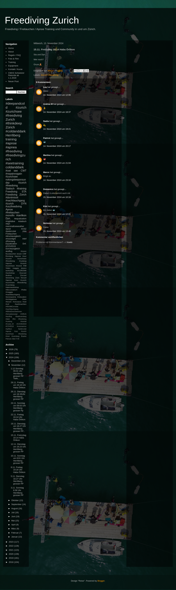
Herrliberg (13, 135)
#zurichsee (12, 176)
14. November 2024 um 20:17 (57, 146)
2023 (11, 542)
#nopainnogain (14, 173)
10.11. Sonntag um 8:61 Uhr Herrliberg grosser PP (18, 459)
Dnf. (24, 243)
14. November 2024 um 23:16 (57, 180)
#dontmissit (12, 197)
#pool (8, 229)
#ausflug (9, 316)
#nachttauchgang (15, 200)
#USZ (23, 229)
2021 (11, 550)
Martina (47, 155)
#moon (23, 251)
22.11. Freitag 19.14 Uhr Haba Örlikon (18, 417)
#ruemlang (15, 336)
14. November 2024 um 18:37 (57, 112)
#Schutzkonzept (11, 314)
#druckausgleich (13, 236)
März (14, 528)
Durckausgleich (13, 248)
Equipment (13, 66)
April (13, 524)
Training (12, 62)
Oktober (15, 500)
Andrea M (48, 104)
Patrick (46, 138)
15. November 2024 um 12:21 (57, 214)
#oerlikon (21, 215)
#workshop (10, 273)
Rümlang (9, 256)
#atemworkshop (12, 287)
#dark (8, 319)
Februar (15, 533)
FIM (24, 266)
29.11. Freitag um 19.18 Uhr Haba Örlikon (18, 385)
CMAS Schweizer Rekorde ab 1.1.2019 (16, 75)
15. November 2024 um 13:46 (57, 231)
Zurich (10, 119)
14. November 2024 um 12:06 (57, 95)
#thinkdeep (14, 123)
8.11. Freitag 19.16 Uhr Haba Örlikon (18, 469)
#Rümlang (10, 241)
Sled (13, 339)
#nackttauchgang (13, 294)
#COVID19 (11, 246)
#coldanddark (16, 131)
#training (21, 188)
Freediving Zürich (16, 194)
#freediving (14, 151)
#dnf (24, 239)
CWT (23, 170)
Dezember (16, 361)
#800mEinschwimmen (14, 311)
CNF (24, 254)
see (16, 170)
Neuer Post (13, 81)
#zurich (10, 203)
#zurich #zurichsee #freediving (16, 111)
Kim (45, 206)
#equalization (20, 218)
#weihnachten (20, 304)
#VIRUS (23, 314)
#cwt (8, 170)
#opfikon (9, 329)
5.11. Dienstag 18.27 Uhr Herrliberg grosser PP (17, 480)
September (16, 504)
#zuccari (22, 273)
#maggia (9, 292)
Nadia (46, 121)
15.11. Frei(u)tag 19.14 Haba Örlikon (18, 437)
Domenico (48, 189)
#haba (23, 290)
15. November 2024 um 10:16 (57, 197)
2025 (11, 353)
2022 (11, 546)
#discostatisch (11, 290)
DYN (23, 203)
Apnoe (9, 209)
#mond (19, 266)
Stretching (10, 278)
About (11, 51)
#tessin (9, 302)
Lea (45, 87)
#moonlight (11, 239)
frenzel (23, 278)
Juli (13, 512)
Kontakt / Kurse (15, 69)
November (16, 365)
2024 (11, 357)
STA (24, 191)
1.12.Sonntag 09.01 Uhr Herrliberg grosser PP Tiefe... (17, 373)
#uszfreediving (14, 206)
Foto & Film (13, 58)
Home (11, 48)
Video (8, 268)
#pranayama (11, 297)
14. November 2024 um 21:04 (57, 163)
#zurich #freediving (49, 75)
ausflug (9, 251)
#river (8, 336)
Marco (46, 172)
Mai (13, 520)
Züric (17, 278)
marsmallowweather (15, 226)
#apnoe (11, 143)
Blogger (100, 581)
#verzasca (17, 302)
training (11, 139)
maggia (16, 268)
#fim (14, 319)
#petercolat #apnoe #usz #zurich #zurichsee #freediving (16, 331)
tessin (19, 254)
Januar (14, 537)
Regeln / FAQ (14, 55)
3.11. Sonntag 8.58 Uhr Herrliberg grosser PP (17, 491)
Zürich (10, 127)
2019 (11, 558)
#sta (24, 231)
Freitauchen (11, 234)
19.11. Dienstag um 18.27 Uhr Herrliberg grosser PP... (18, 427)
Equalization (11, 243)
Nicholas (47, 223)
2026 (11, 349)
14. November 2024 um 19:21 (57, 129)
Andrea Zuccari (16, 275)
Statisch (10, 188)
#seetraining (15, 163)
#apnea (11, 147)
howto (69, 242)
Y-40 (17, 339)
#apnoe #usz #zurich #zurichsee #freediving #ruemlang (16, 282)
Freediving (11, 191)
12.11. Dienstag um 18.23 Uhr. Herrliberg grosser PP (18, 448)
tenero (23, 268)
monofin (10, 215)
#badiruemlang (20, 316)
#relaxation (21, 297)
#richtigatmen (11, 299)
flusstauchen (11, 254)
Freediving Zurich (42, 20)
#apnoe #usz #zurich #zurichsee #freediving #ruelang (16, 258)
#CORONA (21, 270)
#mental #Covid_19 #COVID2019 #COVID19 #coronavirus (16, 324)
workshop (10, 270)
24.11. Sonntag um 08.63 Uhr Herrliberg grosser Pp (18, 407)
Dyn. (8, 218)
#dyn (8, 223)
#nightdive (10, 221)
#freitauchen (12, 212)
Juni (13, 516)
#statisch (22, 221)
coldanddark (15, 167)
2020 (11, 554)
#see (24, 299)
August (14, 508)
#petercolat (11, 231)
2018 (11, 562)
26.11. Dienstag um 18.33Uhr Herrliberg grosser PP (18, 395)
